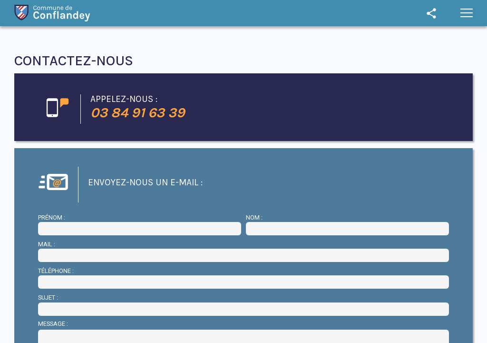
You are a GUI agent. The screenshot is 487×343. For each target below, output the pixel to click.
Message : (53, 323)
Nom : (254, 217)
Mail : (46, 244)
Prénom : (51, 217)
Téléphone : (56, 270)
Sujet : (48, 297)
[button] (466, 12)
